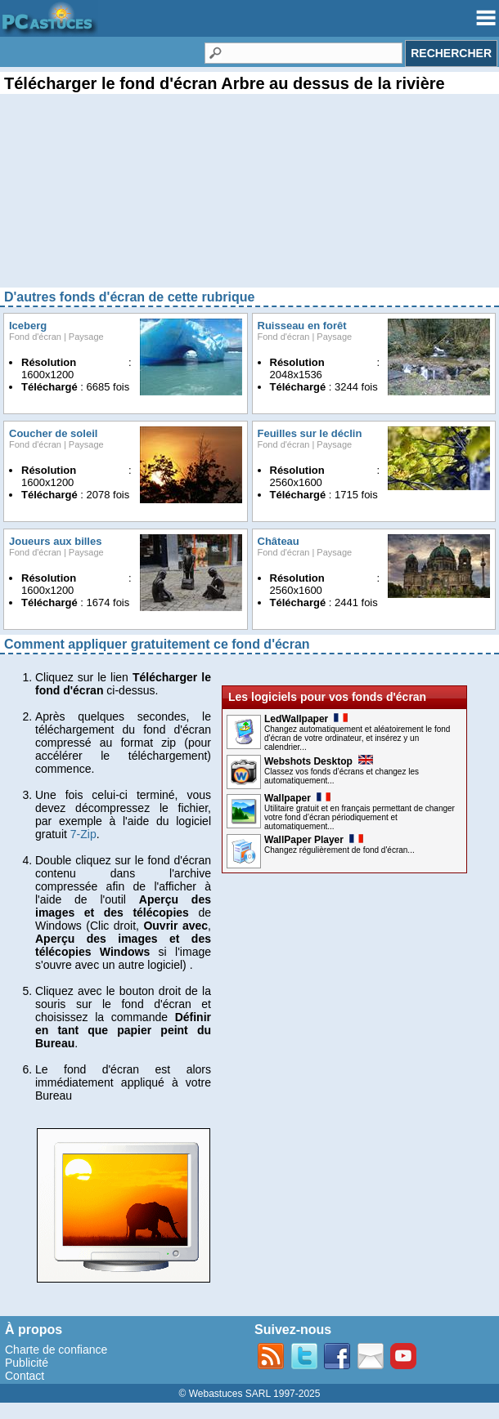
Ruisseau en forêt (302, 325)
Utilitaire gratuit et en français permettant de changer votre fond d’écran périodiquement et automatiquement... (359, 817)
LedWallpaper (306, 719)
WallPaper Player (313, 840)
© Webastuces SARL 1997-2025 (250, 1393)
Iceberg (28, 325)
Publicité (26, 1362)
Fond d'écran (35, 336)
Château (278, 541)
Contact (24, 1375)
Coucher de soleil (53, 433)
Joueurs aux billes (55, 541)
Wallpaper (297, 798)
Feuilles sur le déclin (310, 433)
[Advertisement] (249, 204)
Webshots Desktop (318, 761)
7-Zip (83, 834)
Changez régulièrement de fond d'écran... (339, 850)
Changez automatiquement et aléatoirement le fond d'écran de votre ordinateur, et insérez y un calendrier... (357, 738)
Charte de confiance (56, 1349)
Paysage (86, 336)
